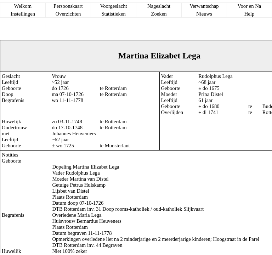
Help (249, 14)
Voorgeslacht (113, 6)
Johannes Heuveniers (74, 133)
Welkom (23, 6)
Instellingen (23, 14)
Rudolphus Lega (215, 76)
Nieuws (204, 14)
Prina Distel (210, 94)
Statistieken (113, 14)
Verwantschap (204, 6)
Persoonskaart (68, 6)
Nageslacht (158, 6)
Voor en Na (249, 6)
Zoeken (159, 14)
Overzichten (68, 14)
